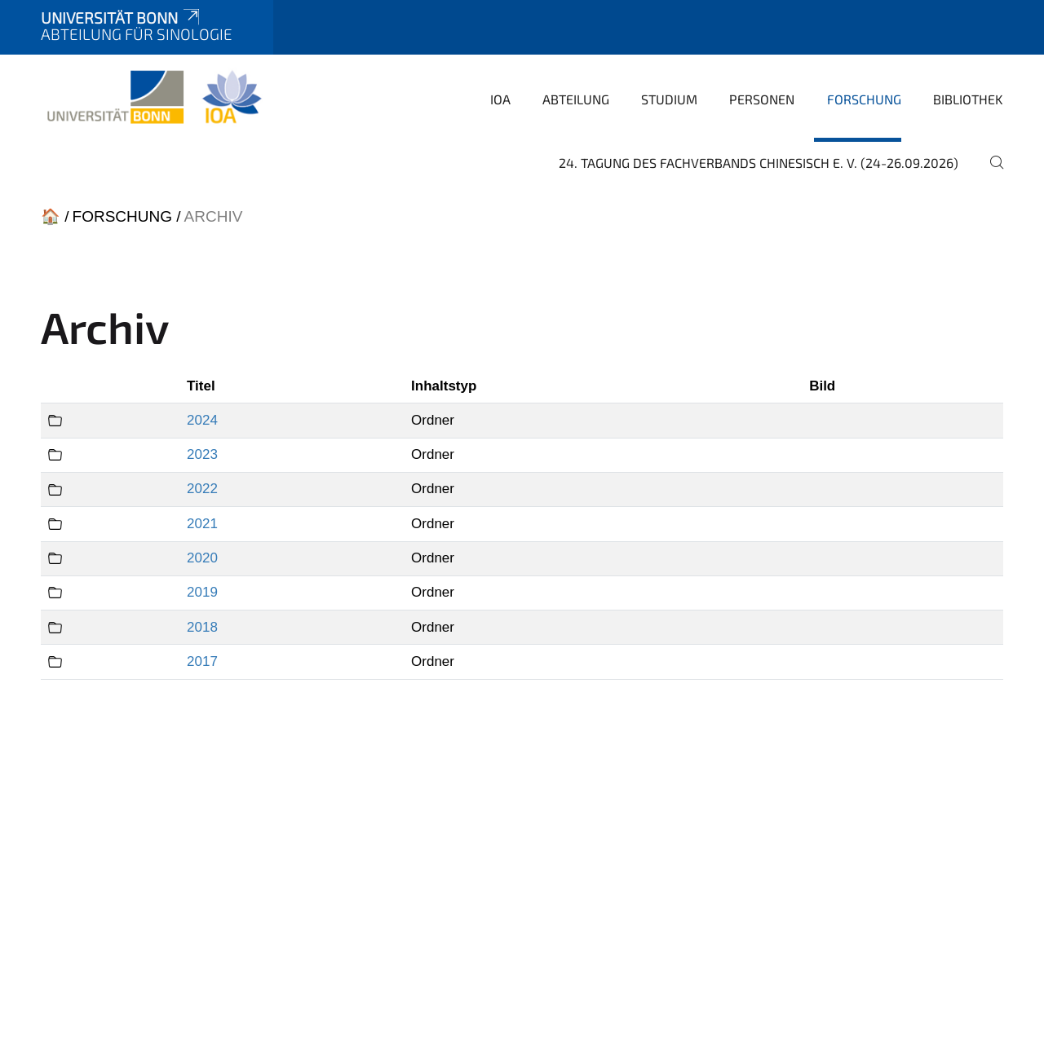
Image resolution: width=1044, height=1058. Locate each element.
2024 (202, 420)
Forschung (864, 99)
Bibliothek (968, 99)
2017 (202, 661)
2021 (202, 523)
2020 (202, 558)
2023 (202, 454)
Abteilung (575, 99)
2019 (202, 592)
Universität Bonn (121, 17)
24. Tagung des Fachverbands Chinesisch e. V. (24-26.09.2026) (758, 162)
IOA (500, 99)
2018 (202, 627)
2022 (202, 488)
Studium (669, 99)
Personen (761, 99)
